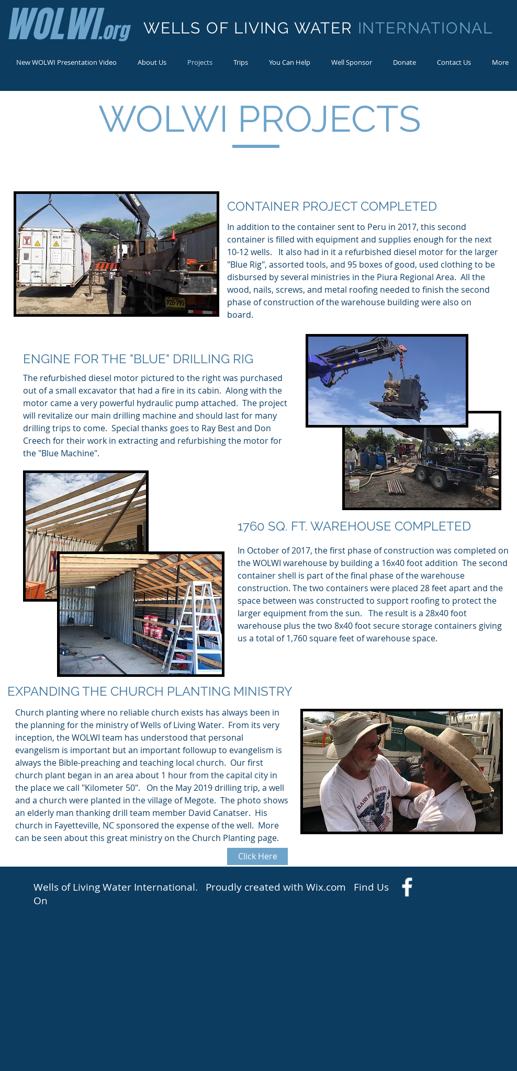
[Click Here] (257, 856)
